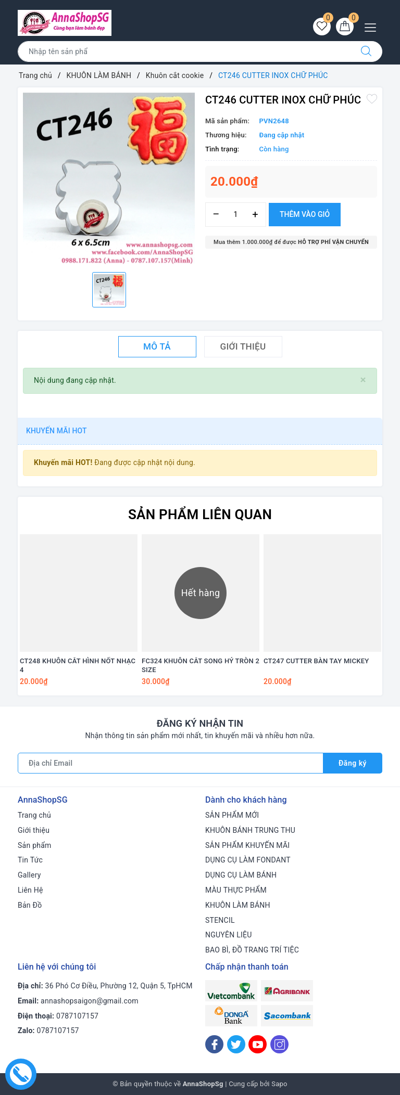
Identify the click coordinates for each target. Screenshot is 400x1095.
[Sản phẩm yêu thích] (322, 26)
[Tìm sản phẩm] (184, 51)
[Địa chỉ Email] (170, 763)
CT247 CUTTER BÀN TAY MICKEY (316, 661)
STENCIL (220, 920)
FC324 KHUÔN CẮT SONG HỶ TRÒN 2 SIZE (200, 665)
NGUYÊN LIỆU (228, 935)
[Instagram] (279, 1044)
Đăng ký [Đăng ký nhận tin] (353, 763)
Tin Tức (30, 860)
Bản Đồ (30, 905)
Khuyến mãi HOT (56, 431)
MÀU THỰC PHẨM (236, 890)
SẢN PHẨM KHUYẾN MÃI (247, 845)
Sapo (279, 1084)
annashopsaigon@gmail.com (90, 1001)
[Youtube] (257, 1044)
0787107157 (77, 1016)
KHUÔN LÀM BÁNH (237, 905)
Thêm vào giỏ (305, 214)
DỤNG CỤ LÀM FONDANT (248, 860)
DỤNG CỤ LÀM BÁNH (241, 875)
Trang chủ (34, 815)
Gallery (29, 875)
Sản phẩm (35, 845)
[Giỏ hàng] (345, 26)
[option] (109, 178)
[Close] (363, 380)
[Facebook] (214, 1044)
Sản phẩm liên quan (200, 514)
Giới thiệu (33, 830)
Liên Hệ (30, 890)
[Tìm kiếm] (366, 51)
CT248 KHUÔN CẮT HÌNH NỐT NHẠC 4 (77, 665)
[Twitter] (236, 1044)
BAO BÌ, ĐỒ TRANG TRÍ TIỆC (252, 950)
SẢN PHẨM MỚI (232, 815)
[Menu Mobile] (373, 26)
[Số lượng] (236, 214)
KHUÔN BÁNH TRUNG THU (250, 830)
